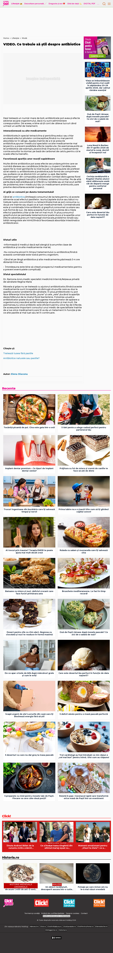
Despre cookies (72, 913)
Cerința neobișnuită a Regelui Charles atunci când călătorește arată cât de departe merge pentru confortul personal (97, 182)
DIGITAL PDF (89, 4)
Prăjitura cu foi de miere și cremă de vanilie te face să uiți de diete (84, 469)
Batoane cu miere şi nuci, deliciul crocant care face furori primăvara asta (29, 592)
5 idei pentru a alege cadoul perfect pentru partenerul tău (84, 428)
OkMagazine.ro (51, 930)
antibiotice (19, 197)
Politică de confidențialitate (53, 913)
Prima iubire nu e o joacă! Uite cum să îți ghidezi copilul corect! (84, 510)
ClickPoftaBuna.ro (54, 927)
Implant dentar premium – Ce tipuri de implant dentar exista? (29, 469)
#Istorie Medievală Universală (21, 885)
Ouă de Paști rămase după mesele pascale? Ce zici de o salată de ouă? (97, 118)
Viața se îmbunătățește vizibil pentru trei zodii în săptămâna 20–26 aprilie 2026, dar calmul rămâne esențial (98, 85)
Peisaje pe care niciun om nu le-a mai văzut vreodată (93, 888)
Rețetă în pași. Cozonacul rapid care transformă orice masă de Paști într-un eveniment (83, 797)
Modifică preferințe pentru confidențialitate (56, 916)
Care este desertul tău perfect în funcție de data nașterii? (97, 214)
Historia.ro (10, 857)
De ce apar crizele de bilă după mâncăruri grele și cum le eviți (29, 674)
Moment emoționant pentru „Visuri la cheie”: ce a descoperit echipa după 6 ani (93, 846)
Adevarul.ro (34, 927)
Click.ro (43, 927)
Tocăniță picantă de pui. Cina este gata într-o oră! (29, 427)
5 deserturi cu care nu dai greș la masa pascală (29, 755)
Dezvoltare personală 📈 (35, 4)
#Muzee (57, 884)
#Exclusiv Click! (57, 843)
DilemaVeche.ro (101, 927)
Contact (84, 913)
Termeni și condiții (32, 913)
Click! (6, 816)
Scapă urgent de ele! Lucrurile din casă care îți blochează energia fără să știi (29, 715)
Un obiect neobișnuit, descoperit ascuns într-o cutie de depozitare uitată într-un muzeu (56, 888)
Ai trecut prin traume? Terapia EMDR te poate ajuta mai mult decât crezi (29, 551)
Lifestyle (15, 38)
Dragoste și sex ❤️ (57, 4)
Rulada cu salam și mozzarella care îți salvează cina (84, 551)
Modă (24, 38)
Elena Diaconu (19, 374)
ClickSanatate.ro (69, 927)
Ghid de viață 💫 (74, 4)
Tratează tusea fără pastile (18, 353)
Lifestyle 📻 (16, 4)
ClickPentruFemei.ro (85, 927)
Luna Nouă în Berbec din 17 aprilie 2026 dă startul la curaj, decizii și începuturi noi (97, 149)
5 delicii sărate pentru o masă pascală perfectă (84, 714)
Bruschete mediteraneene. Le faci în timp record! (83, 592)
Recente (9, 388)
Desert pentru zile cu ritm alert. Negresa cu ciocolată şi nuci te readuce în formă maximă (29, 633)
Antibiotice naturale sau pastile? (21, 358)
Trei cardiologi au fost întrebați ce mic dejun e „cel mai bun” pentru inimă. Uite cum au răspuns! (83, 756)
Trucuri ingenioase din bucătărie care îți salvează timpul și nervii (29, 510)
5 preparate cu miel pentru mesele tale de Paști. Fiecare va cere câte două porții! (29, 797)
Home (6, 38)
